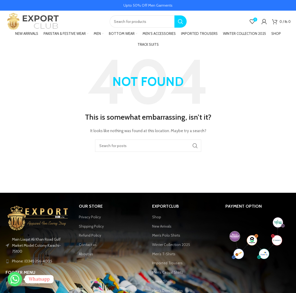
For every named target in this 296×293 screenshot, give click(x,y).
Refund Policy (90, 237)
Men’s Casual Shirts (167, 274)
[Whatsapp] (15, 279)
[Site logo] (32, 22)
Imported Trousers (167, 265)
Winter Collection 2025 (171, 246)
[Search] (148, 22)
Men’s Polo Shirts (166, 237)
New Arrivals (161, 228)
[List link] (38, 263)
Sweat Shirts (162, 283)
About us (86, 256)
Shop (156, 219)
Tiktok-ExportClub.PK (23, 285)
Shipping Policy (91, 228)
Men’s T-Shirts (163, 256)
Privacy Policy (90, 219)
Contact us (88, 246)
